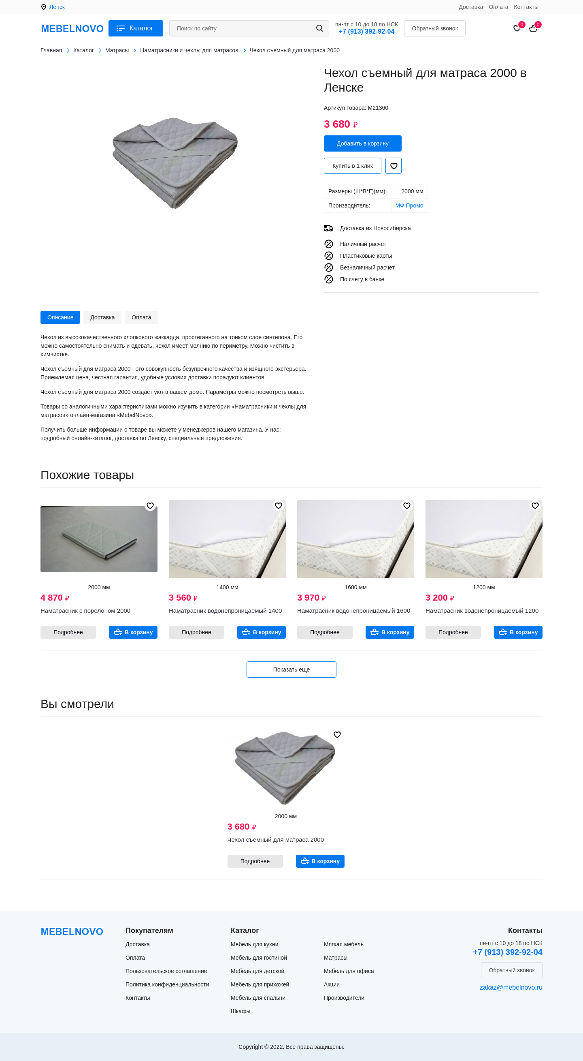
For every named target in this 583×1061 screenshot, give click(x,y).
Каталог (141, 28)
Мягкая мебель (344, 944)
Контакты (526, 7)
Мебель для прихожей (260, 984)
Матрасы (335, 957)
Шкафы (241, 1011)
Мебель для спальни (258, 998)
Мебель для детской (257, 971)
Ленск (57, 7)
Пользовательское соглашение (166, 971)
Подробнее (68, 632)
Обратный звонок (435, 28)
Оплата (498, 7)
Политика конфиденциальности (167, 984)
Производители (344, 998)
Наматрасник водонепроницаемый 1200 (482, 610)
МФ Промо (409, 205)
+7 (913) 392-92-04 (366, 31)
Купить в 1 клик (352, 166)
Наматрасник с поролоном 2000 (85, 610)
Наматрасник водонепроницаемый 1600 (353, 610)
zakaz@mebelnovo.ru (511, 987)
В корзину (139, 632)
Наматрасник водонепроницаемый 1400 (225, 610)
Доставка (471, 7)
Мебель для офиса (349, 971)
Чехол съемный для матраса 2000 (276, 839)
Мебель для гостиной (259, 957)
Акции (332, 984)
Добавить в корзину (363, 143)
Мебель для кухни (255, 944)
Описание (60, 317)
